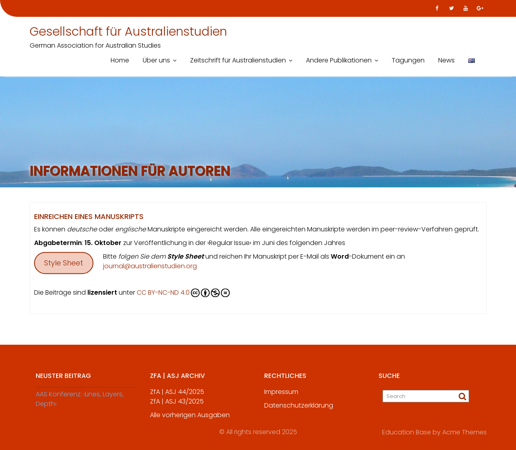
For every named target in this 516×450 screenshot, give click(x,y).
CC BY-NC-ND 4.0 (183, 293)
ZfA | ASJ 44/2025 (177, 395)
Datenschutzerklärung (298, 408)
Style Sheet (63, 264)
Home (120, 60)
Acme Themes (464, 431)
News (446, 60)
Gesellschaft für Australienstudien (128, 31)
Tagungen (408, 60)
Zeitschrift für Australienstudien (238, 60)
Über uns (156, 60)
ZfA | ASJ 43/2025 (177, 404)
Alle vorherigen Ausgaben (190, 418)
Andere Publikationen (339, 60)
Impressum (281, 395)
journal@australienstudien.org (150, 267)
